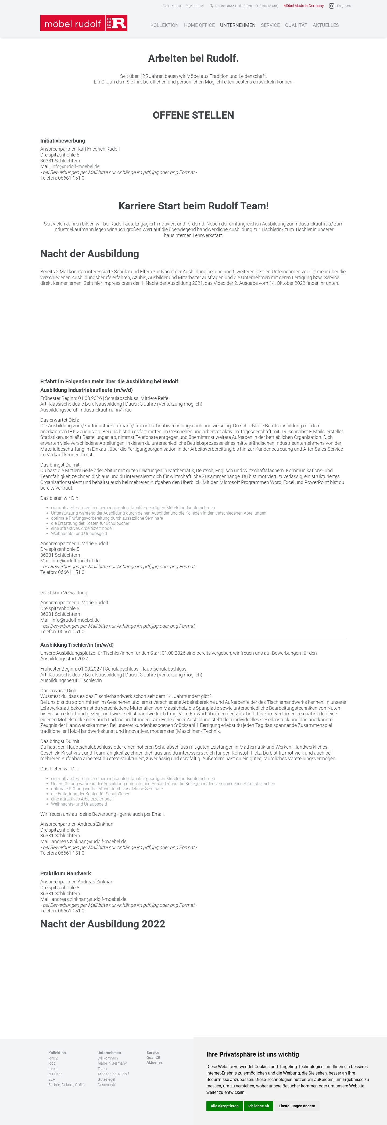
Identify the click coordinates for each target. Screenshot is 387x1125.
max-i (53, 1068)
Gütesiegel (106, 1079)
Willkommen (108, 1058)
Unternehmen (238, 25)
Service (270, 25)
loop (52, 1063)
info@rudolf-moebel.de (75, 166)
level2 (53, 1058)
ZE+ (51, 1079)
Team (102, 1068)
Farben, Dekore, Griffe (66, 1085)
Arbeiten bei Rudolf (113, 1074)
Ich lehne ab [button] (258, 1106)
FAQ (166, 6)
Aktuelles (326, 25)
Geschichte (107, 1085)
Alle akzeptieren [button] (225, 1106)
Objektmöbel (194, 6)
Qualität (296, 25)
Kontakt (177, 6)
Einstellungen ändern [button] (297, 1106)
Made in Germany (112, 1063)
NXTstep (55, 1074)
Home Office (199, 25)
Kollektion (164, 25)
